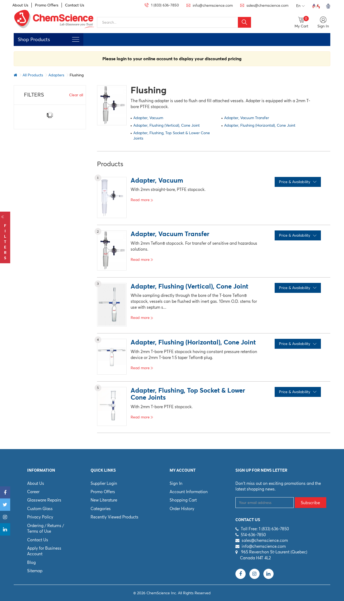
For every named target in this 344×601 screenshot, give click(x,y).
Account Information (189, 491)
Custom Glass (40, 508)
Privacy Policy (40, 517)
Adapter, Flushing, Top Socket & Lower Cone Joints (171, 135)
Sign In (176, 483)
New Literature (104, 500)
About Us (20, 5)
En (300, 6)
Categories (101, 508)
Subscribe (310, 502)
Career (33, 491)
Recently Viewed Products (114, 517)
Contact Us (74, 5)
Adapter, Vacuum (148, 117)
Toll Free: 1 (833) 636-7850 (265, 528)
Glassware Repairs (44, 500)
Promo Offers (46, 5)
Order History (182, 508)
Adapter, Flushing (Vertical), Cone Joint (166, 125)
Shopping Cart (183, 500)
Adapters (56, 75)
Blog (31, 562)
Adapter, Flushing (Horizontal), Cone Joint (259, 125)
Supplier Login (104, 483)
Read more (142, 199)
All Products (33, 75)
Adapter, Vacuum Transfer (246, 117)
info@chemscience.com (264, 546)
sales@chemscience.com (265, 540)
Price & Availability (298, 181)
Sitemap (34, 570)
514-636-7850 (253, 534)
